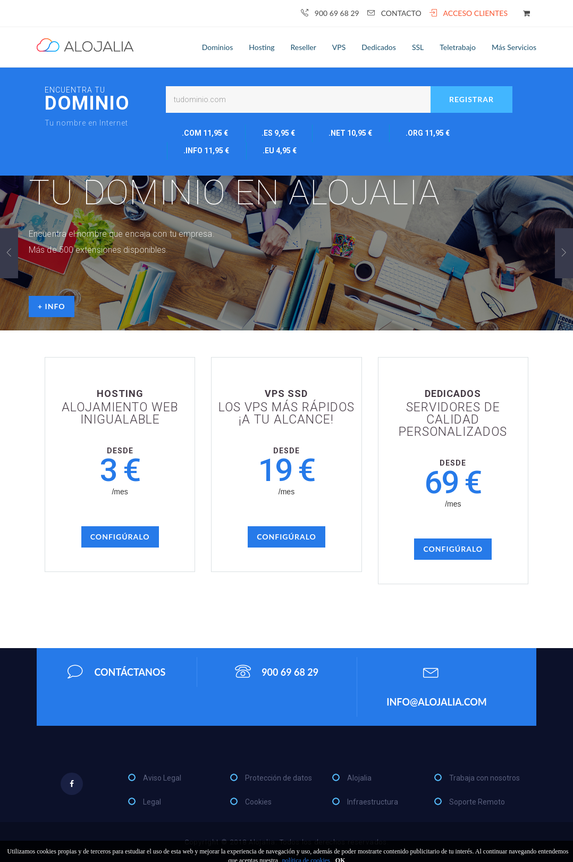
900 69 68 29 (330, 13)
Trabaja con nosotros (484, 778)
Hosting (261, 47)
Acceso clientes (468, 13)
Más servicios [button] (514, 47)
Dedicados (378, 47)
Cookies (258, 802)
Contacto (394, 13)
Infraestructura (372, 802)
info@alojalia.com (436, 683)
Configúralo (120, 536)
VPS (339, 47)
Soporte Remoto (477, 802)
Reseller (303, 47)
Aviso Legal (162, 778)
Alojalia (359, 778)
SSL (418, 47)
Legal (152, 802)
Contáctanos (116, 671)
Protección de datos (278, 778)
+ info (51, 306)
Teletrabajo (458, 47)
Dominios (217, 47)
